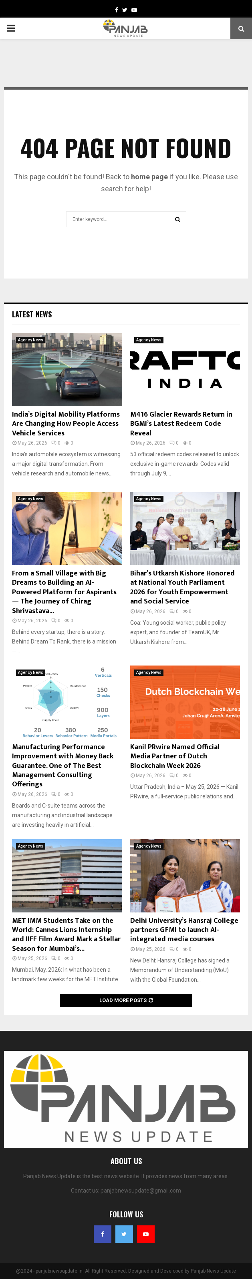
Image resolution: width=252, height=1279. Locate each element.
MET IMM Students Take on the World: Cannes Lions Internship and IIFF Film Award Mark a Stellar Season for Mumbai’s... (66, 935)
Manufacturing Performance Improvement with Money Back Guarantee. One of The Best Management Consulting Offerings (62, 766)
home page (149, 176)
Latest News (32, 314)
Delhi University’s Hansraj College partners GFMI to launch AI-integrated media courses (184, 930)
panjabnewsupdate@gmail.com (141, 1190)
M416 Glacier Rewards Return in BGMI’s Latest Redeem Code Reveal (181, 424)
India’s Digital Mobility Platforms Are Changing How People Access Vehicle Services (66, 424)
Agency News (30, 340)
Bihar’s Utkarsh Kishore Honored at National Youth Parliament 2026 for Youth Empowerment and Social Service (182, 587)
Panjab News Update (213, 1271)
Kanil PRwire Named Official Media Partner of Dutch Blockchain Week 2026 (175, 756)
